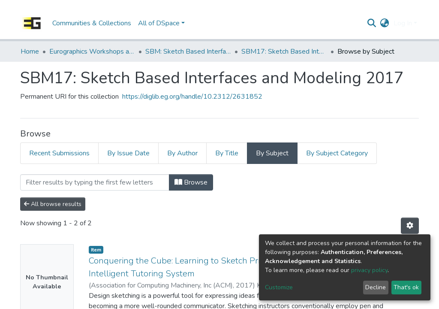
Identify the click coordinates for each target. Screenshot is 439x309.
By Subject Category (337, 153)
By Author (182, 153)
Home (30, 51)
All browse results (52, 204)
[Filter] (94, 182)
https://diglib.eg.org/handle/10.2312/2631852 (192, 96)
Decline (375, 287)
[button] (385, 23)
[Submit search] (372, 23)
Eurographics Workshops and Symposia (92, 51)
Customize (279, 287)
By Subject (272, 153)
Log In (403, 23)
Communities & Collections (91, 23)
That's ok (406, 287)
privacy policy (369, 270)
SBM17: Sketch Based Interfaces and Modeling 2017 (284, 51)
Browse (190, 182)
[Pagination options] (410, 226)
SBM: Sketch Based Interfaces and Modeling (188, 51)
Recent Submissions (59, 153)
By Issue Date (128, 153)
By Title (226, 153)
